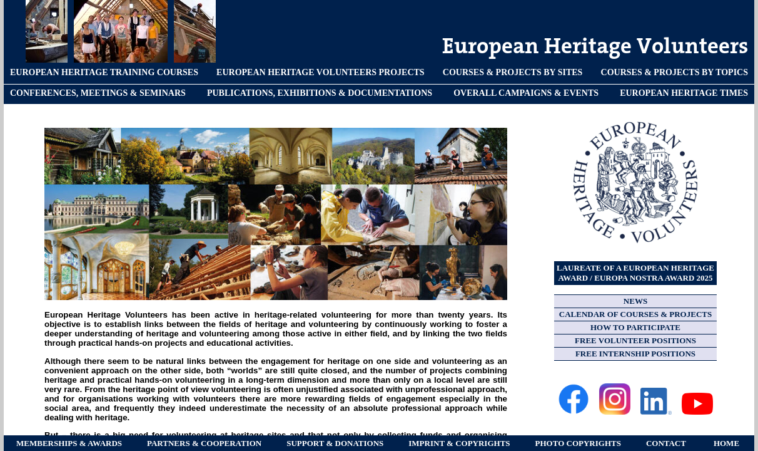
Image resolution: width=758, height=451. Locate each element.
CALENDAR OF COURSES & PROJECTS (635, 314)
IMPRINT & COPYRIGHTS (459, 443)
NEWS (635, 301)
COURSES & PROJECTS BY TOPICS (674, 72)
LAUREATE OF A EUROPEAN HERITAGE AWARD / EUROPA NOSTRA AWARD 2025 (635, 273)
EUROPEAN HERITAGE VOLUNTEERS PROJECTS (320, 72)
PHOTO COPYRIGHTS (578, 443)
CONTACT (666, 443)
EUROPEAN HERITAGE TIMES (684, 93)
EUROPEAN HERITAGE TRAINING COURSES (104, 72)
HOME (726, 443)
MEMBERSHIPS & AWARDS (69, 443)
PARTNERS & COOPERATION (204, 443)
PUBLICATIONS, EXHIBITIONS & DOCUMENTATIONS (319, 93)
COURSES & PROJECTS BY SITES (513, 72)
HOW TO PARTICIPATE (635, 327)
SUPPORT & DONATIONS (334, 443)
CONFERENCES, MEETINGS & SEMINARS (98, 93)
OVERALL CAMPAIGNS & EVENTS (526, 93)
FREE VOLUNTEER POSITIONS (635, 340)
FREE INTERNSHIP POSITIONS (635, 353)
